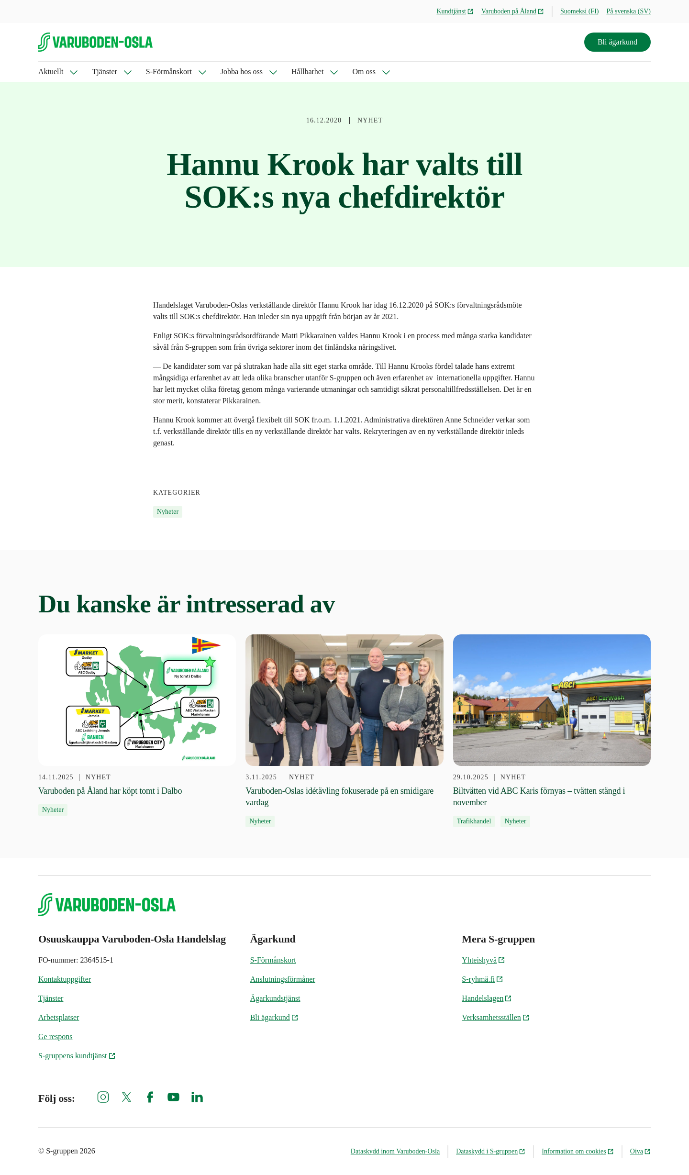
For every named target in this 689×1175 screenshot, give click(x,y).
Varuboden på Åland (512, 11)
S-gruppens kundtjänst (77, 1056)
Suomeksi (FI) (579, 11)
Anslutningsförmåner (282, 979)
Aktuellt (50, 71)
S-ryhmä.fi (482, 979)
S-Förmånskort (169, 71)
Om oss (363, 71)
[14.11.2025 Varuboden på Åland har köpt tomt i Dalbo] (137, 725)
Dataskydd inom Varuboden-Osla (395, 1151)
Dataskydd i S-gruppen (490, 1151)
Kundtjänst (454, 11)
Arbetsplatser (58, 1017)
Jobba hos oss (242, 71)
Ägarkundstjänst (275, 998)
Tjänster (104, 71)
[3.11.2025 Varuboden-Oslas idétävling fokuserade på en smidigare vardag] (344, 731)
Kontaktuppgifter (64, 979)
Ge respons (55, 1036)
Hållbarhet (307, 71)
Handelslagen (487, 998)
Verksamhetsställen (496, 1017)
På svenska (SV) (628, 11)
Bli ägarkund (617, 42)
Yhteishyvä (483, 960)
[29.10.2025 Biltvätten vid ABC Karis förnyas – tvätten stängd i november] (552, 731)
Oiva (640, 1151)
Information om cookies (578, 1151)
